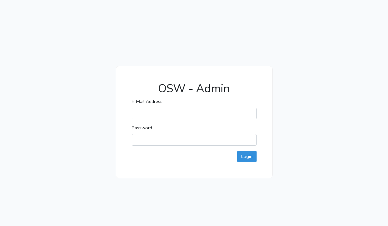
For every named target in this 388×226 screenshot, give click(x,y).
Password (142, 128)
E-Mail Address (147, 101)
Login (246, 156)
